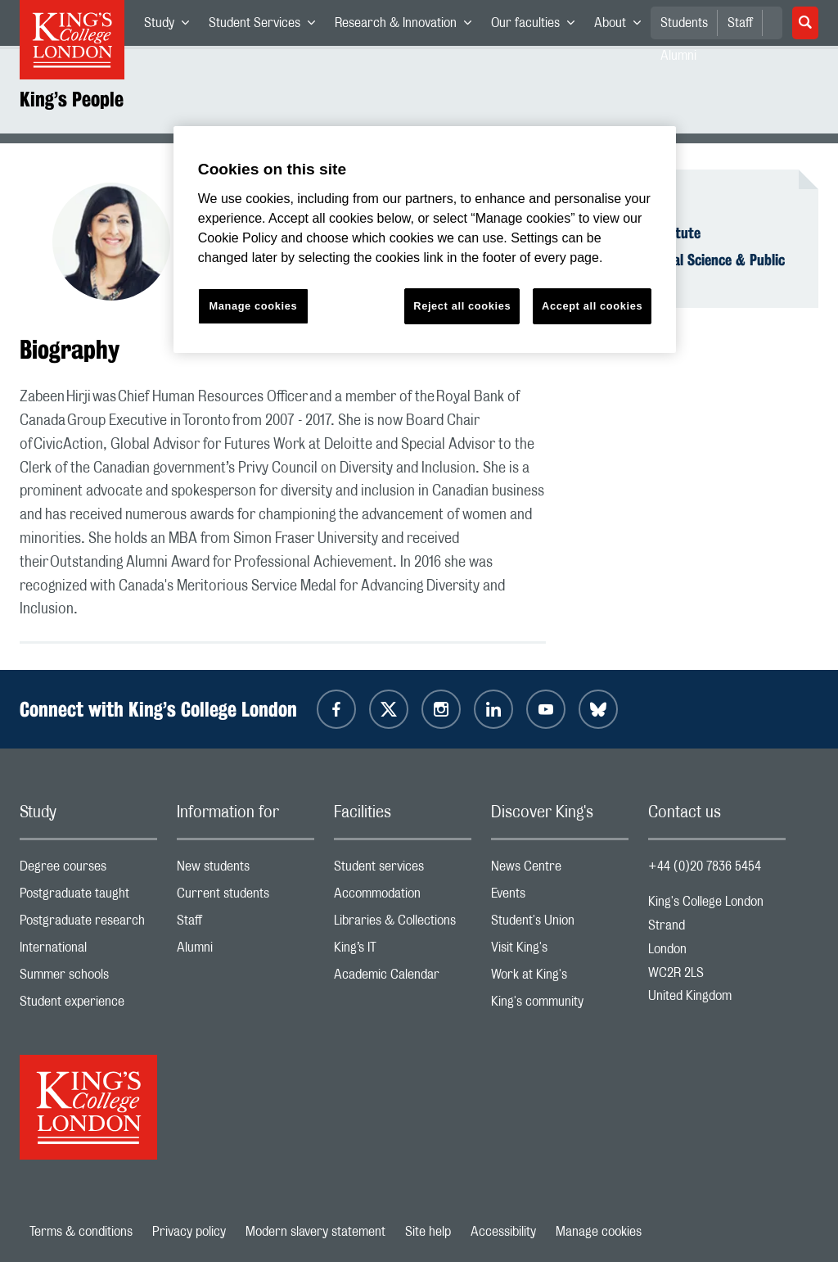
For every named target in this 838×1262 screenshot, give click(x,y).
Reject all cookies (462, 306)
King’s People (72, 99)
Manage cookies (599, 1231)
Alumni (245, 951)
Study (171, 26)
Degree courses (88, 870)
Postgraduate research (88, 924)
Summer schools (88, 978)
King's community (559, 1005)
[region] (424, 239)
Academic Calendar (402, 978)
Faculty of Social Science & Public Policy (685, 268)
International (88, 951)
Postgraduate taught (88, 897)
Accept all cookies (592, 306)
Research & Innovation (408, 26)
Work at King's (559, 978)
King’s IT (402, 951)
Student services (402, 870)
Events (559, 897)
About (622, 26)
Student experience (88, 1005)
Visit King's (559, 951)
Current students (245, 897)
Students (684, 22)
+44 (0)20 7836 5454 (704, 866)
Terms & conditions (81, 1231)
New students (245, 870)
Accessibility (503, 1231)
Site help (428, 1231)
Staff (740, 22)
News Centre (559, 870)
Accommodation (402, 897)
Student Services (267, 26)
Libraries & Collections (402, 924)
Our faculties (537, 26)
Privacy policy (189, 1231)
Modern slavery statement (315, 1231)
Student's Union (559, 924)
